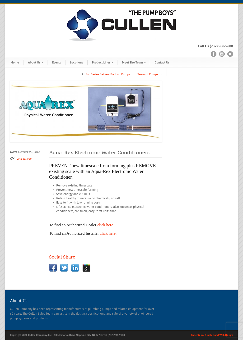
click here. (108, 233)
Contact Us (161, 62)
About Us (35, 62)
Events (56, 62)
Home (15, 62)
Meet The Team (133, 62)
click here (105, 225)
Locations (76, 62)
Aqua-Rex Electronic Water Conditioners (99, 152)
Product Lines (102, 62)
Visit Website (24, 159)
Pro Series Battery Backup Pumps (108, 74)
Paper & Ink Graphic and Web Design (212, 335)
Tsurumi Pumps (147, 74)
